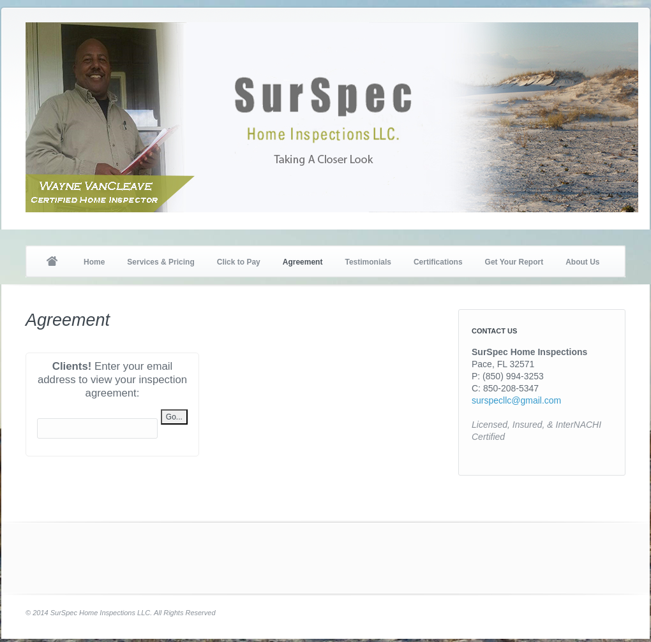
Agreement (303, 262)
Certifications (438, 262)
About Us (582, 262)
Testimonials (368, 262)
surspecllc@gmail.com (516, 400)
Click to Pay (238, 262)
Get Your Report (514, 262)
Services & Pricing (160, 262)
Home (51, 262)
